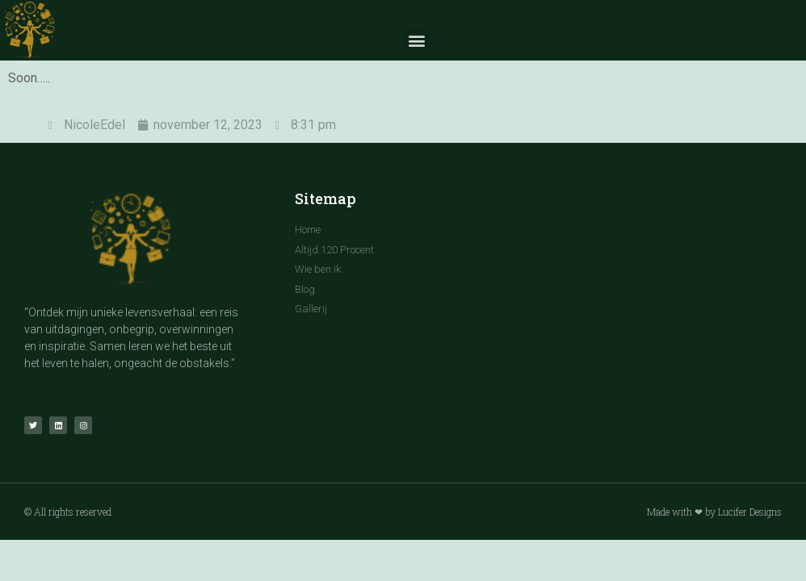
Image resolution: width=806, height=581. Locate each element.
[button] (416, 40)
